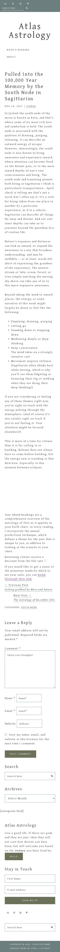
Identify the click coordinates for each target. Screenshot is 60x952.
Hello (14, 856)
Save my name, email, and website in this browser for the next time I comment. (27, 739)
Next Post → (34, 597)
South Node (29, 607)
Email (10, 711)
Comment (13, 648)
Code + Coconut (40, 948)
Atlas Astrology (30, 30)
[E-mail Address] (30, 890)
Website (10, 724)
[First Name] (30, 879)
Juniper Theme (18, 948)
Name (10, 698)
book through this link (25, 577)
